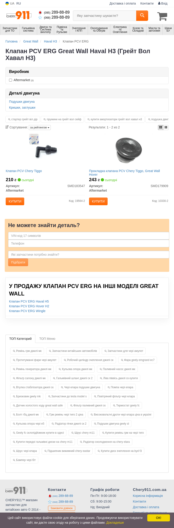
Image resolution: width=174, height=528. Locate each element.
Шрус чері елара (26, 456)
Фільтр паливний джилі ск (89, 410)
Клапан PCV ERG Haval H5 (29, 306)
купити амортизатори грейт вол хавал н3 (116, 118)
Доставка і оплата (123, 3)
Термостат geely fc (128, 410)
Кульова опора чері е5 (30, 428)
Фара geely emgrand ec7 (139, 365)
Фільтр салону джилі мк (31, 383)
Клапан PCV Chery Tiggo (26, 172)
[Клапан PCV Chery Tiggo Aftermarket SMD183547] (45, 151)
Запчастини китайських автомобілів (74, 356)
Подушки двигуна (22, 101)
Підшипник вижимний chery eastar (69, 456)
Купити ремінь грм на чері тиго (124, 437)
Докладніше (115, 522)
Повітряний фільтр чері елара (116, 401)
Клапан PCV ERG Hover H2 (29, 311)
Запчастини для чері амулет (125, 356)
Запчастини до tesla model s (69, 401)
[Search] (142, 15)
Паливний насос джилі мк (119, 374)
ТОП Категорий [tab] (20, 343)
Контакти (147, 3)
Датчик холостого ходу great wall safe (39, 410)
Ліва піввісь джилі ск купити (120, 383)
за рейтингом (39, 126)
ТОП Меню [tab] (47, 343)
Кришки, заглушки (22, 106)
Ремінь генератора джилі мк (33, 374)
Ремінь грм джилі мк (28, 356)
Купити (17, 202)
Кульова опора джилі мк (77, 374)
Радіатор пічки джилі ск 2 (70, 428)
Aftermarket (21, 79)
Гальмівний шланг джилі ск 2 (74, 383)
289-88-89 (54, 12)
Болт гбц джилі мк (27, 419)
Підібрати (18, 267)
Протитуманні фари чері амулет (36, 365)
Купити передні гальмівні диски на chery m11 (44, 446)
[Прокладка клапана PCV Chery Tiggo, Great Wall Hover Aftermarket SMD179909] (128, 151)
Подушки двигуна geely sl (113, 428)
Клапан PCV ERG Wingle (27, 316)
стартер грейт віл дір (24, 118)
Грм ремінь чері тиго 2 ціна (66, 419)
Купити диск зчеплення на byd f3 (121, 456)
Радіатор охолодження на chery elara (106, 446)
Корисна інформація (148, 501)
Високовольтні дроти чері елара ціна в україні (122, 419)
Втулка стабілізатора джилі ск (34, 392)
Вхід (162, 3)
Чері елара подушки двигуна (82, 392)
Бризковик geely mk (28, 401)
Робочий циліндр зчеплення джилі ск (90, 365)
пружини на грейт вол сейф (64, 118)
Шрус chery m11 (85, 437)
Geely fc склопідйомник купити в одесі (40, 437)
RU (18, 3)
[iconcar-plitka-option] (160, 126)
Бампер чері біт (26, 465)
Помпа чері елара (122, 392)
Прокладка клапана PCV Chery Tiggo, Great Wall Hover (126, 173)
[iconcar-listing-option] (166, 126)
